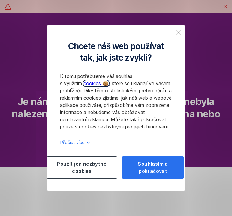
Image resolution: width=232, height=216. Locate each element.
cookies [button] (95, 83)
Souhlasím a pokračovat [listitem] (153, 167)
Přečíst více (74, 142)
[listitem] (178, 32)
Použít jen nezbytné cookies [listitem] (82, 167)
